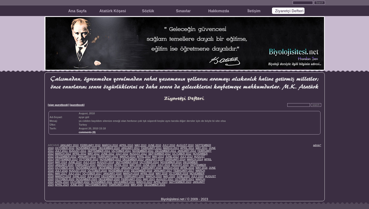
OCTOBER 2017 (92, 173)
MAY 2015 (135, 165)
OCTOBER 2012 (181, 153)
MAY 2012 (93, 153)
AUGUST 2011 (77, 150)
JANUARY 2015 (64, 165)
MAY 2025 (136, 184)
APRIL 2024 (62, 184)
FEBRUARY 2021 (131, 179)
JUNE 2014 (74, 162)
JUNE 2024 (76, 184)
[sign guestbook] (58, 104)
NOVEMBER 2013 (110, 159)
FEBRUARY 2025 (119, 184)
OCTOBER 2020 (64, 179)
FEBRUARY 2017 (184, 170)
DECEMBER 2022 (124, 181)
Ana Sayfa (77, 11)
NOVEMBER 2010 (86, 148)
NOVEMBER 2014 (170, 162)
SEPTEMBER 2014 (127, 162)
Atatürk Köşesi (112, 11)
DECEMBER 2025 (154, 184)
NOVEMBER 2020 (86, 179)
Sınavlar (183, 11)
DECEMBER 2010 (109, 148)
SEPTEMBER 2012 (159, 153)
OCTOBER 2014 (149, 162)
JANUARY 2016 (130, 167)
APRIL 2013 (144, 156)
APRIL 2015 (121, 165)
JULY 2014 (89, 162)
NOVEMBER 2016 (119, 170)
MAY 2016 (201, 167)
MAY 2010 (140, 145)
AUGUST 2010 (185, 145)
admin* (317, 145)
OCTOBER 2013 (88, 159)
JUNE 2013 (172, 156)
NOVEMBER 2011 (143, 150)
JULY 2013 (186, 156)
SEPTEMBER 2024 (96, 184)
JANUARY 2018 (112, 173)
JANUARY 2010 (69, 145)
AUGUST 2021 (164, 179)
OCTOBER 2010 (64, 148)
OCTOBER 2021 (184, 179)
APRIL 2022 (62, 181)
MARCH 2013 (128, 156)
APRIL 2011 (187, 148)
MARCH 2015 (105, 165)
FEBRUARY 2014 (175, 159)
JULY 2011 (61, 150)
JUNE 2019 (79, 176)
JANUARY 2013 (87, 156)
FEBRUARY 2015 (85, 165)
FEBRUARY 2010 (90, 145)
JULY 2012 (122, 153)
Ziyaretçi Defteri (289, 11)
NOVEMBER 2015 (86, 167)
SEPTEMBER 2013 (66, 159)
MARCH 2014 (195, 159)
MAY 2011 (201, 148)
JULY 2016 (61, 170)
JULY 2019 (93, 176)
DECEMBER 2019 (111, 176)
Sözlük (148, 11)
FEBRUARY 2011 (151, 148)
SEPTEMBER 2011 (99, 150)
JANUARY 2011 (130, 148)
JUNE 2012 (107, 153)
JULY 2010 (168, 145)
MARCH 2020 (154, 176)
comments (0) (87, 132)
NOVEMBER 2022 (101, 181)
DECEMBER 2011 (165, 150)
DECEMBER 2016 (141, 170)
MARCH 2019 (63, 176)
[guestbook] (77, 104)
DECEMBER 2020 (109, 179)
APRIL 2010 (126, 145)
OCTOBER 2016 (97, 170)
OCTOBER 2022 (79, 181)
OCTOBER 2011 (121, 150)
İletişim (253, 11)
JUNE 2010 (154, 145)
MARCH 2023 (144, 181)
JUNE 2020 (183, 176)
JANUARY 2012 (187, 150)
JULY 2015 (164, 165)
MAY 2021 (149, 179)
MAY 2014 (61, 162)
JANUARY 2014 (154, 159)
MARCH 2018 (131, 173)
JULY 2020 (197, 176)
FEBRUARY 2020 (134, 176)
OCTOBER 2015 (64, 167)
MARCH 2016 (171, 167)
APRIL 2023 (160, 181)
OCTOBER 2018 (178, 173)
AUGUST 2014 (105, 162)
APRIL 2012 (79, 153)
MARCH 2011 (171, 148)
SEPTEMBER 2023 (180, 181)
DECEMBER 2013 (133, 159)
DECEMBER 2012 (65, 156)
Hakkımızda (218, 11)
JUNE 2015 (149, 165)
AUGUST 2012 (138, 153)
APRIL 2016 (187, 167)
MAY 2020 (169, 176)
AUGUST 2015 (180, 165)
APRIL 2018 (147, 173)
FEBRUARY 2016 (151, 167)
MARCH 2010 (110, 145)
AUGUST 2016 (77, 170)
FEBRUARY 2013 (108, 156)
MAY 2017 (61, 173)
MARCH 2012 (63, 153)
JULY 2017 (74, 173)
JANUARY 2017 (163, 170)
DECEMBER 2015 (109, 167)
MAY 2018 (161, 173)
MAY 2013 (158, 156)
